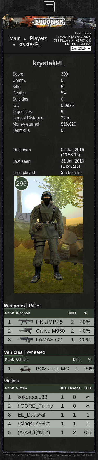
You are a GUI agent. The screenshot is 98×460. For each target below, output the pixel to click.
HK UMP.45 (40, 322)
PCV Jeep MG (43, 369)
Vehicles (13, 352)
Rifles (35, 305)
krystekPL (30, 44)
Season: (85, 44)
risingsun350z (34, 423)
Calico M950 (41, 331)
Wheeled (36, 352)
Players (38, 38)
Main (15, 38)
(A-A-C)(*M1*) (34, 432)
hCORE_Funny (35, 406)
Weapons (14, 305)
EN (67, 44)
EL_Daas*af (31, 415)
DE (74, 44)
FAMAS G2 (40, 340)
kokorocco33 (32, 397)
